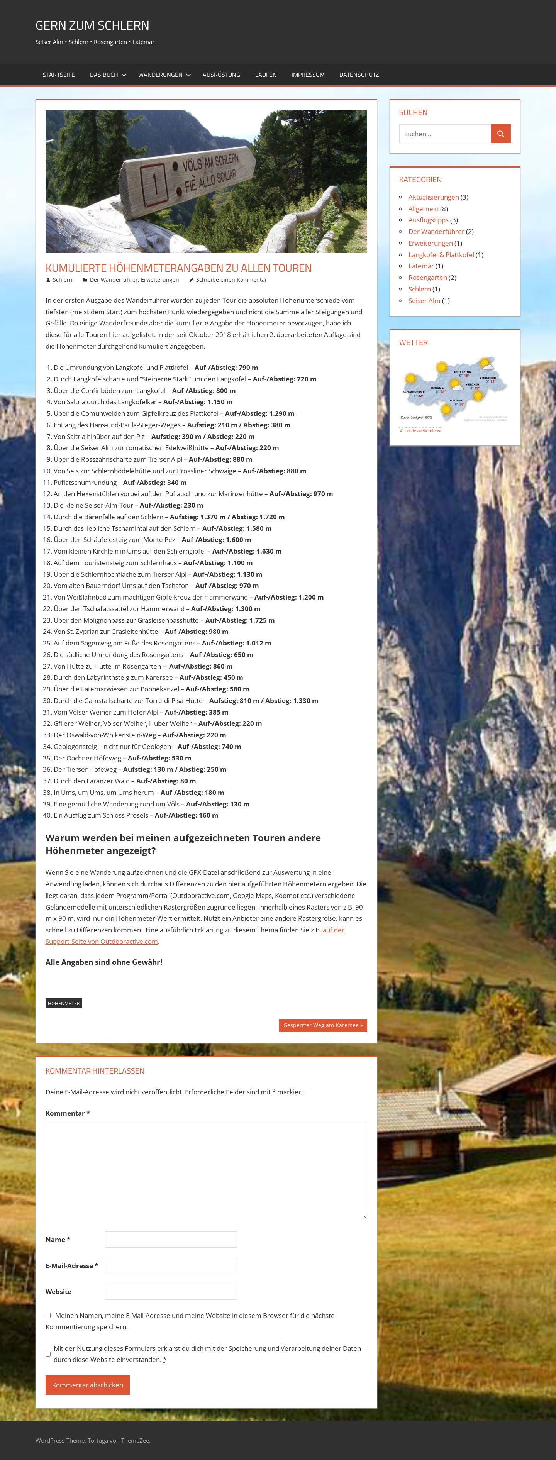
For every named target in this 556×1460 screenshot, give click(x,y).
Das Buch (108, 74)
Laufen (266, 74)
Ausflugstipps (429, 219)
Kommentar (68, 1113)
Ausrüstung (221, 74)
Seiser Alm (425, 300)
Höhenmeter (64, 1003)
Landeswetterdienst (423, 431)
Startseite (59, 74)
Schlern (63, 279)
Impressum (308, 74)
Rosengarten (428, 277)
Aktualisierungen (434, 197)
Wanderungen (164, 74)
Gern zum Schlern (98, 24)
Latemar (421, 265)
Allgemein (424, 208)
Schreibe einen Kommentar (231, 279)
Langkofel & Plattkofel (441, 254)
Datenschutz (359, 74)
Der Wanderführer (114, 279)
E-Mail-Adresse (72, 1265)
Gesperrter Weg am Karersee (321, 1026)
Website (58, 1291)
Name (58, 1239)
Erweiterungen (160, 279)
